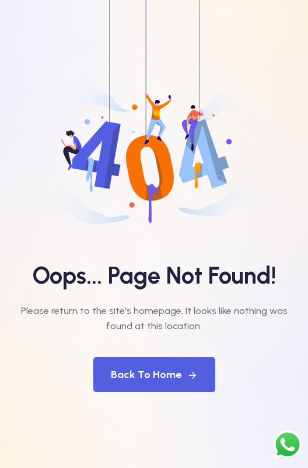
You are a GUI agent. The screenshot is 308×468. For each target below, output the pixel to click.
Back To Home (154, 374)
